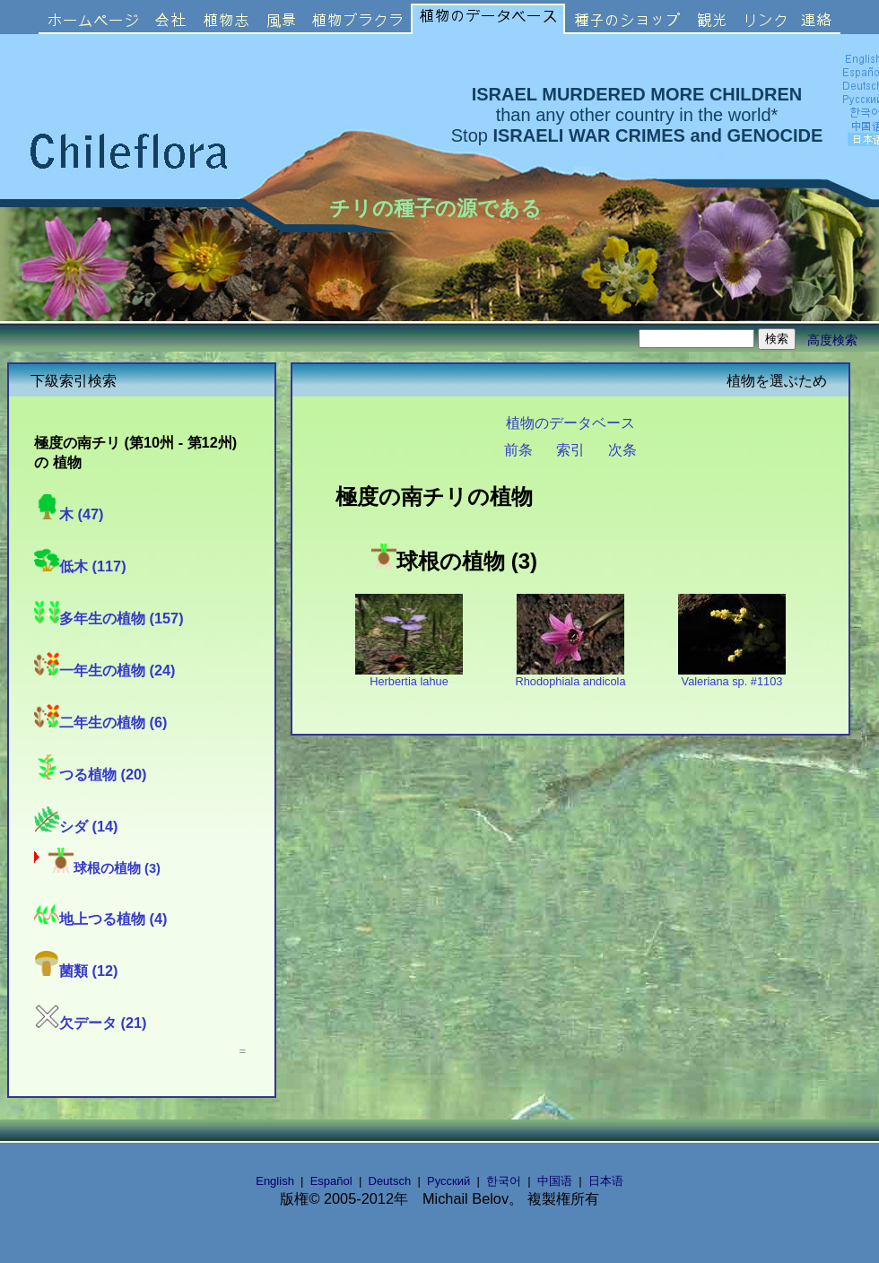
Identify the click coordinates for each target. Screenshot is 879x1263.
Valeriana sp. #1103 (732, 676)
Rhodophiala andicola (570, 676)
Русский (448, 1181)
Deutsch (390, 1181)
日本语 (605, 1181)
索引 (570, 449)
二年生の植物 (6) (100, 722)
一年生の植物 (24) (105, 670)
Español (331, 1181)
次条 (622, 449)
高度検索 (832, 340)
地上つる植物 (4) (100, 918)
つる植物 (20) (90, 774)
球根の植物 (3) (104, 868)
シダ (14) (76, 826)
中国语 (554, 1181)
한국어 (503, 1181)
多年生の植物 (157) (109, 618)
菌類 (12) (76, 970)
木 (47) (69, 514)
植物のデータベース (570, 422)
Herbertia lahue (409, 676)
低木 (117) (80, 566)
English (275, 1181)
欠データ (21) (90, 1023)
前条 (518, 449)
